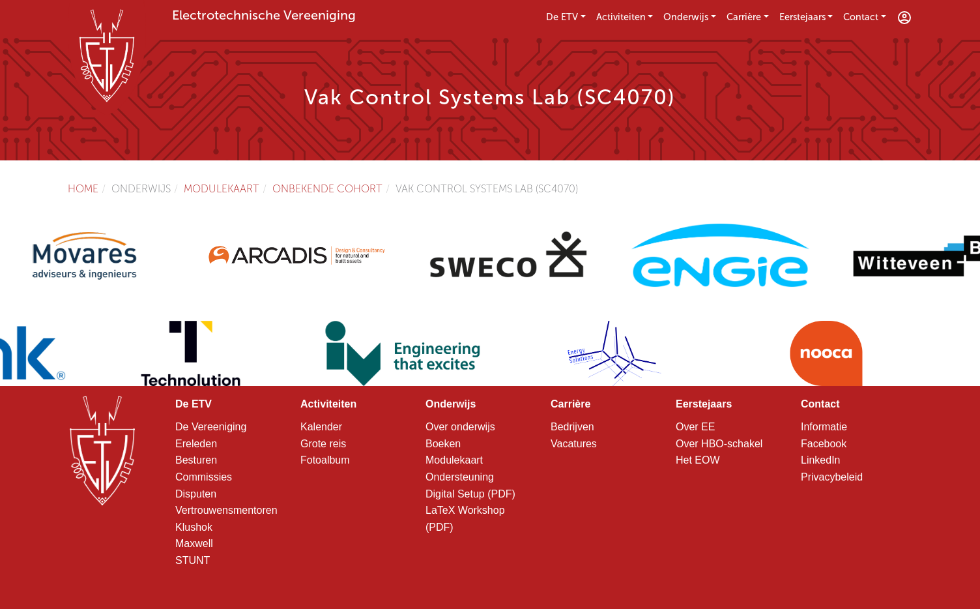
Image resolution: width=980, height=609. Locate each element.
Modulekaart (221, 189)
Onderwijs (685, 17)
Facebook (823, 443)
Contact (860, 17)
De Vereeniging (210, 426)
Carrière (744, 17)
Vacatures (574, 443)
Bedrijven (572, 426)
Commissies (203, 477)
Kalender (321, 426)
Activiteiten (621, 17)
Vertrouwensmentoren (226, 510)
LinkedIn (821, 460)
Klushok (193, 527)
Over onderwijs (460, 426)
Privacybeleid (832, 477)
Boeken (443, 443)
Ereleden (196, 443)
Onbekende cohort (327, 189)
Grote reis (323, 443)
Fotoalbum (325, 460)
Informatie (824, 426)
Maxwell (194, 543)
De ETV (562, 17)
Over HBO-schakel (719, 443)
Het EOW (698, 460)
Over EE (695, 426)
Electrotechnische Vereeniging (264, 15)
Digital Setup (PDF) (470, 493)
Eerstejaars (802, 17)
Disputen (195, 493)
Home (83, 189)
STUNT (192, 560)
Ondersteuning (459, 477)
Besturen (196, 460)
